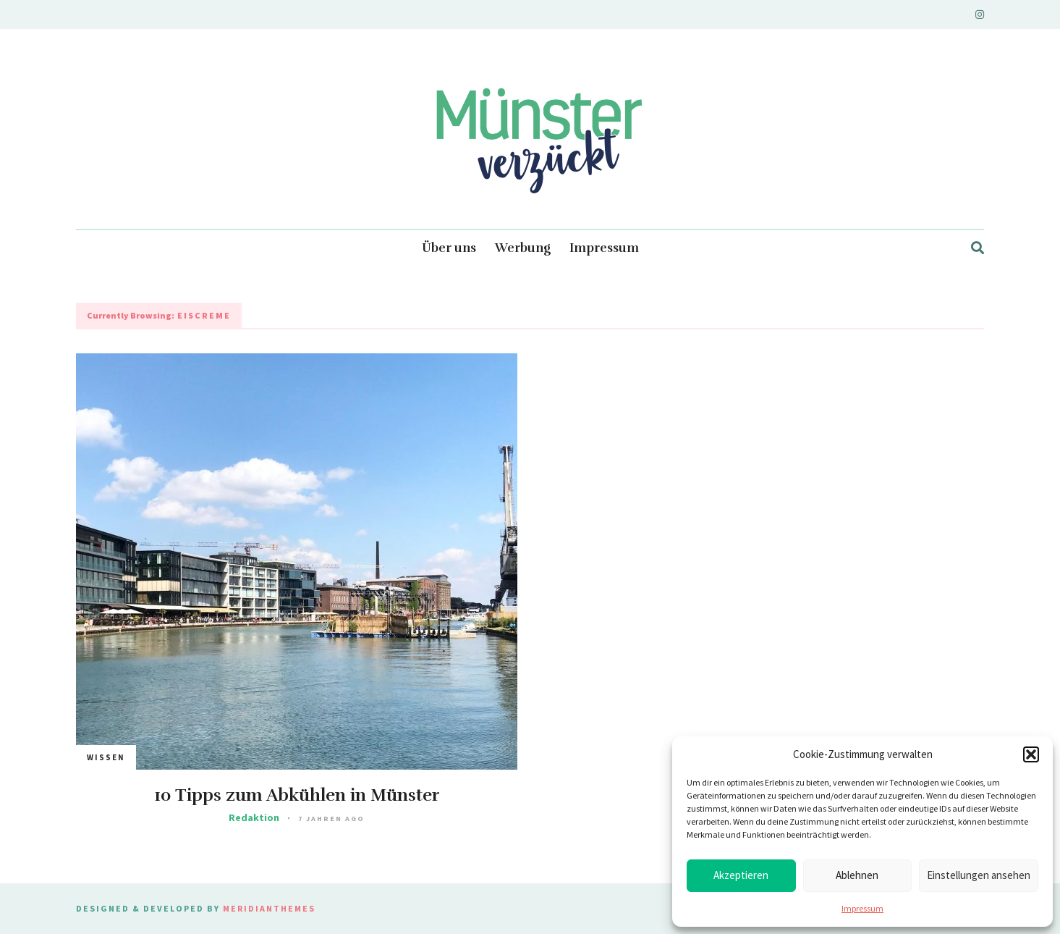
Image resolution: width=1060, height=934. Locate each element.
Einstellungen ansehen (978, 875)
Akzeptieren (740, 875)
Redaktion (254, 817)
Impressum (862, 908)
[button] (1031, 754)
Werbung (523, 248)
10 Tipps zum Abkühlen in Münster (297, 795)
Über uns (449, 248)
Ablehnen (857, 875)
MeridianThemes (269, 908)
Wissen (106, 757)
